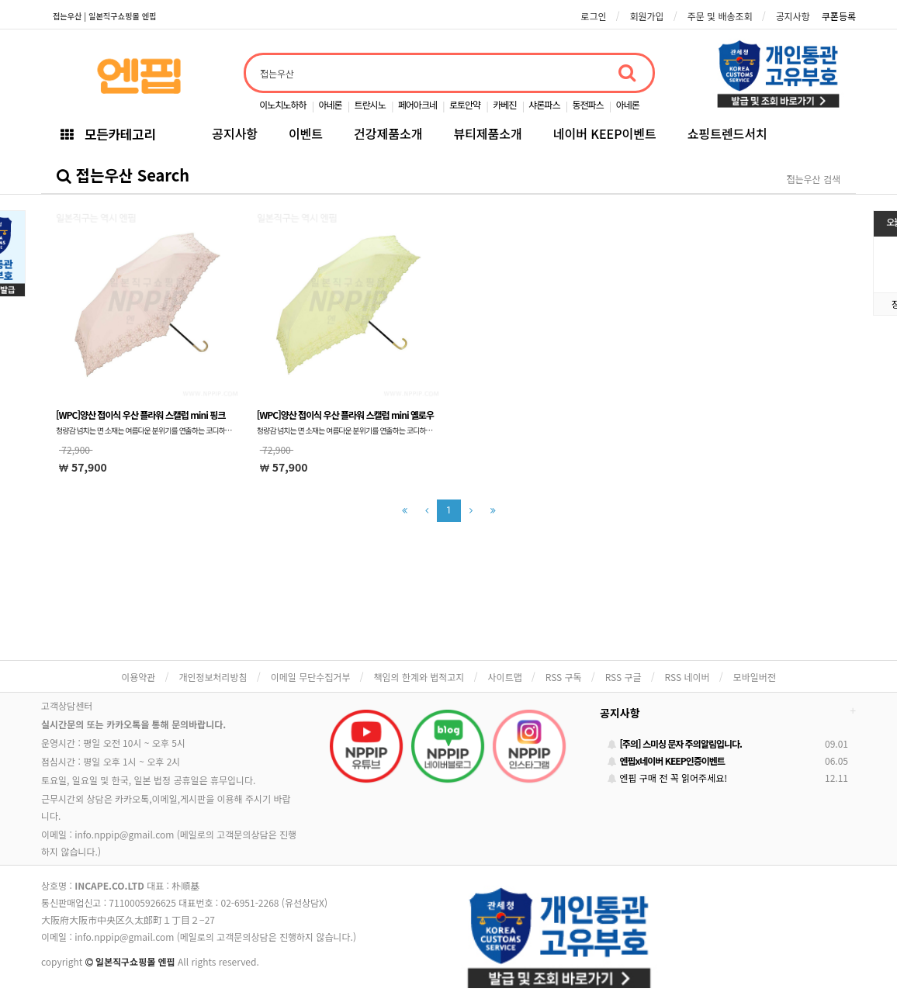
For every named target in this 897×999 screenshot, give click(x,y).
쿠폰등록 (839, 15)
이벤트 (306, 133)
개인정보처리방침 (212, 676)
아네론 (329, 104)
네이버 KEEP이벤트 (604, 133)
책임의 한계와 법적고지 (418, 676)
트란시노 (370, 104)
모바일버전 (754, 676)
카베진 (504, 104)
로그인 (593, 15)
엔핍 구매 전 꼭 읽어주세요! (667, 777)
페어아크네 (417, 104)
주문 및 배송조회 (720, 15)
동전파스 (587, 104)
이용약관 (138, 676)
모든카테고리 (108, 133)
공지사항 (793, 15)
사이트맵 (505, 676)
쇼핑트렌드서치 (727, 133)
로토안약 (464, 104)
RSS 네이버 (687, 676)
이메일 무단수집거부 (311, 676)
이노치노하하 (282, 104)
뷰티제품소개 (487, 133)
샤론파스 (543, 104)
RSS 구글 (623, 676)
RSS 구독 (563, 676)
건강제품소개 (388, 133)
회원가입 (646, 15)
